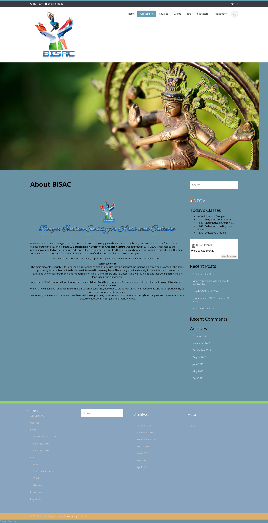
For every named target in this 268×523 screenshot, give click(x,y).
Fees (31, 464)
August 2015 (199, 357)
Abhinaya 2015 (37, 450)
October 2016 (200, 336)
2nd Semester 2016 (203, 274)
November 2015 (201, 343)
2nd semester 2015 (203, 308)
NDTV (199, 201)
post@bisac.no (55, 3)
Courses (163, 13)
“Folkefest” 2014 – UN (40, 436)
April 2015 (198, 378)
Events (177, 13)
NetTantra (83, 516)
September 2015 (202, 350)
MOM (31, 478)
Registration (220, 13)
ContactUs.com (8, 521)
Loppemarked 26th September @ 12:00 (211, 299)
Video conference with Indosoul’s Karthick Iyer (211, 282)
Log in (189, 425)
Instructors (202, 13)
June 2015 (198, 364)
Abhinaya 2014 (37, 443)
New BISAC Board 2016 (205, 291)
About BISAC (147, 13)
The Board (34, 485)
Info (189, 13)
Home (131, 13)
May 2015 (198, 371)
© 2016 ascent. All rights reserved (47, 516)
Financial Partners (38, 471)
